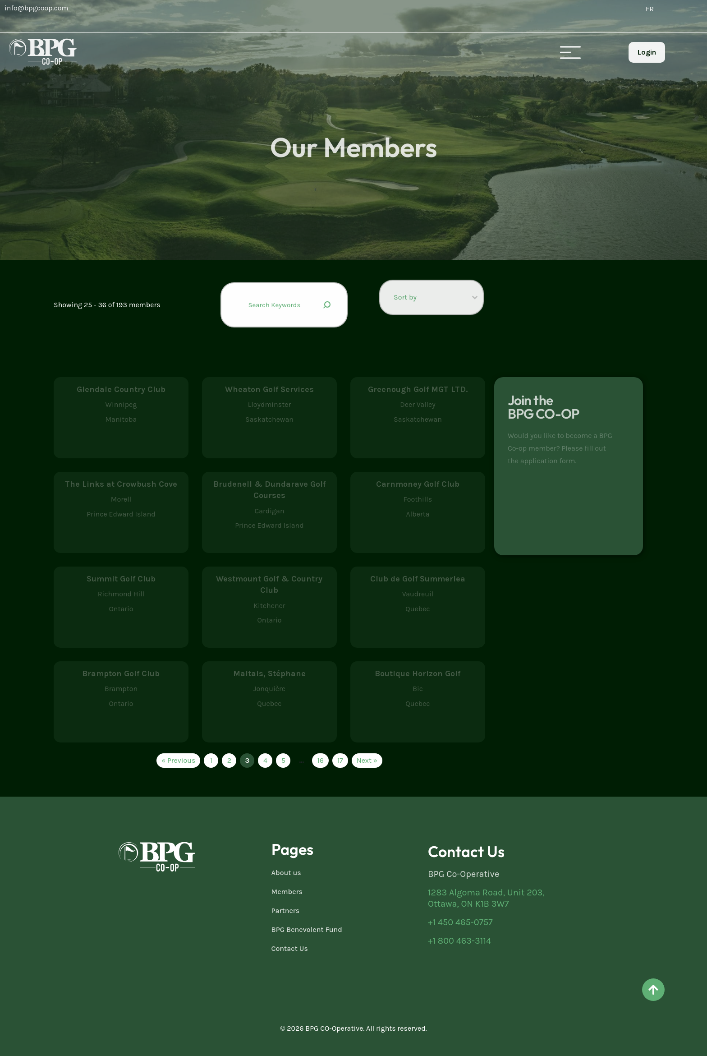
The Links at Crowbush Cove (121, 484)
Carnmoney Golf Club (417, 484)
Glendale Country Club (121, 389)
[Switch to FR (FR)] (649, 9)
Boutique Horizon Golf (417, 673)
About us (286, 872)
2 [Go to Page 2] (229, 760)
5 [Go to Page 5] (283, 760)
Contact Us (289, 948)
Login (647, 52)
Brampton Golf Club (121, 673)
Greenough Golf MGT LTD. (418, 389)
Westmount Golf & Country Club (269, 584)
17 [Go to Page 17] (340, 760)
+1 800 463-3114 (459, 941)
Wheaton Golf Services (269, 389)
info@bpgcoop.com (36, 8)
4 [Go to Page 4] (265, 760)
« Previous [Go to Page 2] (178, 760)
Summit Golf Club (121, 579)
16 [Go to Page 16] (320, 760)
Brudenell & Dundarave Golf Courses (269, 489)
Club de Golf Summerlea (417, 579)
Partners (285, 910)
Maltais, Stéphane (269, 673)
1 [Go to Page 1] (211, 760)
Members (287, 891)
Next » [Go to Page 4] (367, 760)
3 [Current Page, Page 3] (247, 760)
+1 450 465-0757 (460, 922)
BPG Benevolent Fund (306, 929)
